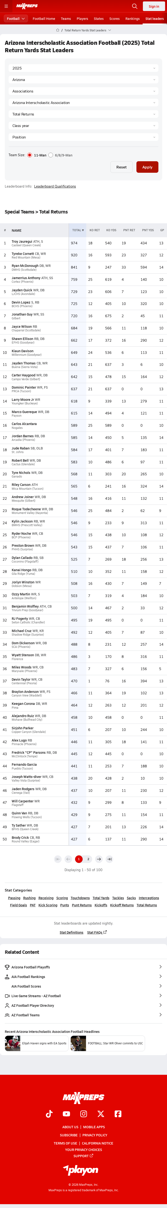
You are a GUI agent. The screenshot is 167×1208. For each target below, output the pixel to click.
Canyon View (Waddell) (27, 695)
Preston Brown (23, 545)
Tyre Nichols (21, 472)
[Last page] (109, 859)
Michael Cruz (22, 630)
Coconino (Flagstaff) (25, 561)
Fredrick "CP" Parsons (29, 752)
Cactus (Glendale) (23, 464)
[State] (83, 79)
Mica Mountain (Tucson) (27, 488)
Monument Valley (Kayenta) (30, 513)
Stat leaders (154, 18)
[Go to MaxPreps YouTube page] (66, 1114)
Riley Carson (21, 484)
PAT (33, 905)
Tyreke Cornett (23, 253)
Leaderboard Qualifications (55, 186)
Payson (17, 415)
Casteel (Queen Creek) (26, 245)
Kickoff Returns (122, 905)
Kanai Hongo (21, 569)
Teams (66, 18)
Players (82, 18)
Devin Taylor (21, 679)
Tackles (118, 898)
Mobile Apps (94, 1126)
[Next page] (99, 859)
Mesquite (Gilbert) (23, 500)
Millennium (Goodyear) (27, 355)
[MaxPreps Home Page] (57, 30)
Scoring (62, 898)
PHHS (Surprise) (22, 549)
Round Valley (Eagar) (25, 841)
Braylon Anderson (25, 691)
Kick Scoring (47, 905)
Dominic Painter (24, 387)
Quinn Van (19, 813)
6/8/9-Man (60, 155)
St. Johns (18, 452)
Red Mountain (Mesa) (26, 257)
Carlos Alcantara (24, 423)
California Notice (97, 1143)
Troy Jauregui (22, 241)
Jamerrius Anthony (26, 277)
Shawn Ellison (22, 338)
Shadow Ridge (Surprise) (28, 634)
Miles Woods (22, 667)
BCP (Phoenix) (21, 537)
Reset (121, 167)
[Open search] (135, 6)
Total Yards (101, 898)
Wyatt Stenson (23, 654)
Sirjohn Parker (22, 727)
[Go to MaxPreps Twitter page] (101, 1114)
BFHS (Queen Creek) (25, 829)
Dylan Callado (22, 557)
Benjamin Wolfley (25, 606)
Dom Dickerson (23, 642)
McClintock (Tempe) (25, 756)
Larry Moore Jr (23, 399)
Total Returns (147, 905)
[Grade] (83, 125)
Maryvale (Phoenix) (24, 671)
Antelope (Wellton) (24, 598)
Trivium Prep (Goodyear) (27, 610)
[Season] (83, 68)
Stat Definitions (71, 932)
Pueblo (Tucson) (22, 768)
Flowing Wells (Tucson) (27, 817)
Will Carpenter (22, 801)
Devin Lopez (21, 302)
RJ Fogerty (20, 618)
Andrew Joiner (23, 496)
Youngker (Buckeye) (25, 403)
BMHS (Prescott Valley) (27, 525)
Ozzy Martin (21, 594)
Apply (147, 167)
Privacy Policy (94, 1135)
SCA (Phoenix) (21, 647)
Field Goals (18, 905)
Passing (14, 898)
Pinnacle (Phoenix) (24, 744)
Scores (114, 18)
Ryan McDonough (25, 265)
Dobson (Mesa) (22, 586)
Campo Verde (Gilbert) (26, 379)
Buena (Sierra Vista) (25, 367)
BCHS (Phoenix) (22, 306)
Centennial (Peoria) (24, 683)
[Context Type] (83, 91)
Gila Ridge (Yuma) (23, 573)
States (99, 18)
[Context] (83, 102)
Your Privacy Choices (83, 1149)
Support (84, 1155)
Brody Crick (20, 837)
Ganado (17, 476)
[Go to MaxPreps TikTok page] (49, 1114)
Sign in (154, 6)
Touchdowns (80, 898)
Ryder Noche (21, 533)
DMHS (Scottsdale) (24, 269)
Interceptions (149, 898)
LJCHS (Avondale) (23, 294)
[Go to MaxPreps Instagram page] (83, 1114)
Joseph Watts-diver (26, 776)
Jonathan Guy (22, 314)
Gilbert (16, 318)
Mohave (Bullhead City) (27, 719)
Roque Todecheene (26, 508)
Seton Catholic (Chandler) (28, 622)
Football (16, 18)
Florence (17, 659)
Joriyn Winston (23, 582)
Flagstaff (17, 805)
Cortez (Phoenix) (22, 281)
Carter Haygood (23, 375)
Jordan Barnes (23, 435)
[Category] (83, 114)
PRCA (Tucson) (21, 391)
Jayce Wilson (22, 326)
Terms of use (65, 1143)
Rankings (132, 18)
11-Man (36, 155)
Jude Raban (21, 448)
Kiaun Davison (22, 350)
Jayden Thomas (24, 363)
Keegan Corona (23, 703)
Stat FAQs (97, 932)
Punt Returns (82, 905)
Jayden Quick (22, 290)
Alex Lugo (19, 740)
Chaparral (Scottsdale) (26, 330)
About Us (70, 1126)
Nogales (17, 428)
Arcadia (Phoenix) (23, 440)
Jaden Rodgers (23, 788)
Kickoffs (101, 905)
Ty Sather (19, 825)
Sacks (131, 898)
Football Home (44, 18)
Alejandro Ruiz (23, 715)
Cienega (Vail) (21, 792)
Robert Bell (20, 460)
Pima (15, 707)
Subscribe (69, 1135)
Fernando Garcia (24, 764)
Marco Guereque (24, 411)
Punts (64, 905)
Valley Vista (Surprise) (26, 780)
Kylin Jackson (22, 521)
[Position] (83, 137)
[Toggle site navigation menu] (6, 6)
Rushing (29, 898)
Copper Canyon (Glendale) (29, 732)
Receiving (46, 898)
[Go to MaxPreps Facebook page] (118, 1114)
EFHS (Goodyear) (23, 342)
